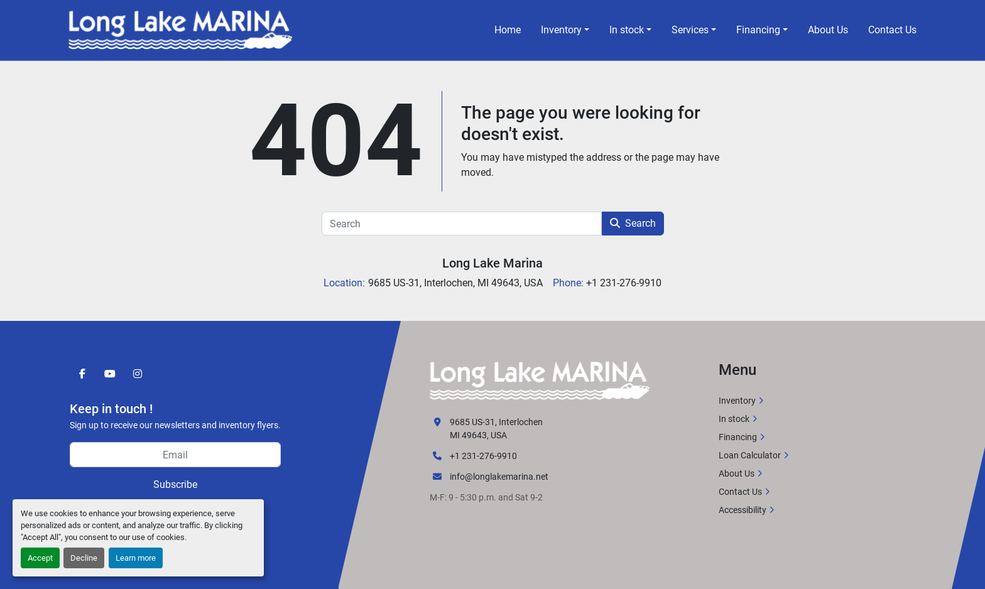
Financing (758, 30)
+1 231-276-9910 (483, 456)
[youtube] (109, 373)
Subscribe (175, 484)
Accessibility (742, 510)
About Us (828, 30)
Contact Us (892, 30)
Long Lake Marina (492, 263)
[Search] (462, 223)
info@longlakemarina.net (499, 477)
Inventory (561, 30)
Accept (40, 558)
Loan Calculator (750, 455)
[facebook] (82, 373)
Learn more (136, 558)
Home (507, 30)
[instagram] (137, 373)
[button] (565, 30)
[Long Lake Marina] (540, 380)
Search (633, 223)
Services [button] (690, 30)
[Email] (175, 454)
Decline (83, 558)
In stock (626, 30)
